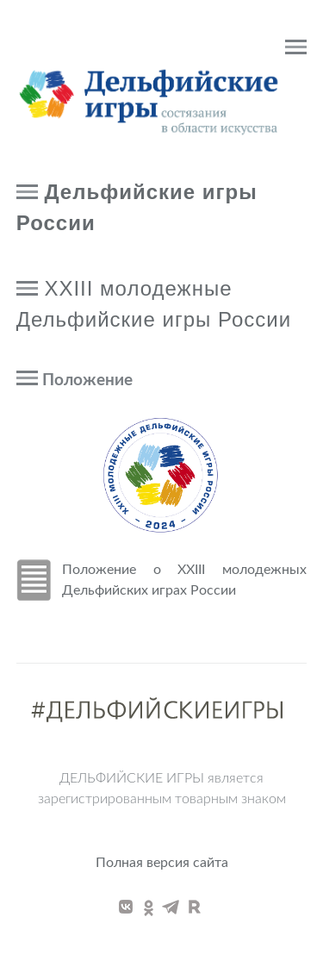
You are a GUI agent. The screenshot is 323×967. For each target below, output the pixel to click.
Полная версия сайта (162, 863)
